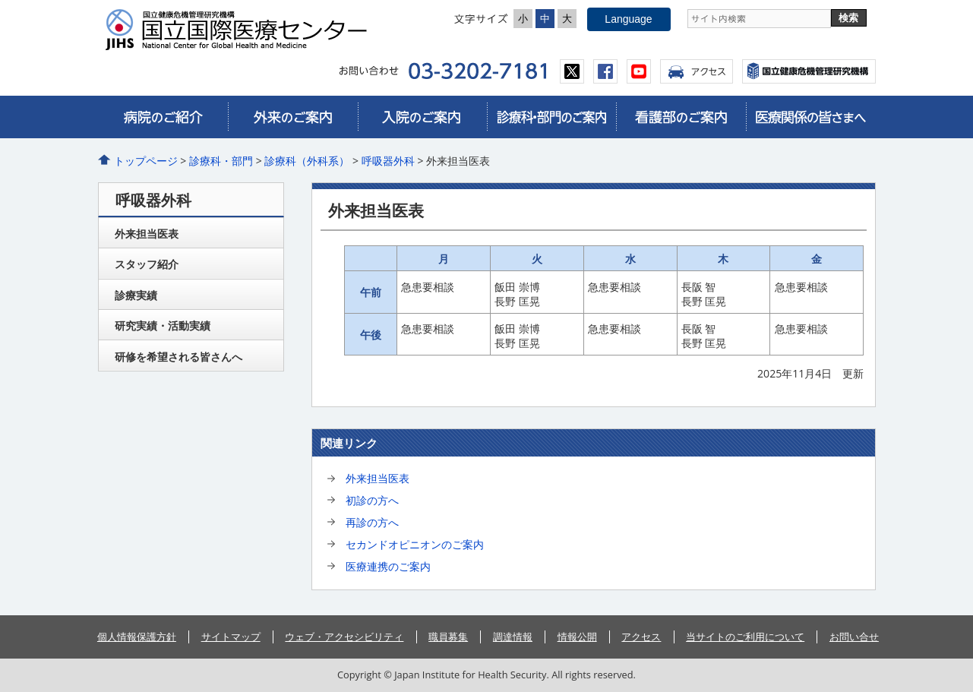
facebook (605, 71)
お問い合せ (854, 636)
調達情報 (512, 636)
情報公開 (577, 636)
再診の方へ (372, 522)
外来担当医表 (377, 478)
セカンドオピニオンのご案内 (415, 544)
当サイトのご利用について (745, 636)
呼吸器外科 (388, 160)
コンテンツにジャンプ (0, 0)
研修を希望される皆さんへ (178, 356)
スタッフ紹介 (146, 264)
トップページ (146, 160)
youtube (639, 71)
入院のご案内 (422, 117)
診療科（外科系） (306, 160)
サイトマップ (231, 636)
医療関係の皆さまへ (810, 117)
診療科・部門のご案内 (551, 117)
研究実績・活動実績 (162, 325)
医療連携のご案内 (388, 566)
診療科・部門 (221, 160)
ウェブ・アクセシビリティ (344, 636)
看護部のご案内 (680, 117)
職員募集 (448, 636)
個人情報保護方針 (136, 636)
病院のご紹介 (163, 117)
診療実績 (136, 295)
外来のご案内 (292, 117)
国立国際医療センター (242, 29)
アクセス (696, 71)
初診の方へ (372, 500)
